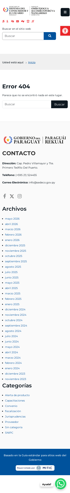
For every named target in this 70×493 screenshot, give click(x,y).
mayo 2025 (12, 282)
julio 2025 (11, 272)
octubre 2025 (13, 256)
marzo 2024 (13, 357)
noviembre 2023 (15, 379)
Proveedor (12, 422)
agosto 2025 (13, 266)
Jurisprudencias (15, 416)
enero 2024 (12, 368)
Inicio (31, 62)
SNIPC (9, 432)
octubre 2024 (13, 320)
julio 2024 (11, 336)
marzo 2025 (12, 293)
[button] (65, 31)
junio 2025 (11, 277)
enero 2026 (12, 240)
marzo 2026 (13, 229)
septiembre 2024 (16, 325)
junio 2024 (12, 341)
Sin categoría (13, 427)
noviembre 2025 (15, 250)
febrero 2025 (13, 299)
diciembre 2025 (15, 245)
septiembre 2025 (16, 261)
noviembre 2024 (15, 314)
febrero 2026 (13, 234)
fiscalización (13, 411)
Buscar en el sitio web (16, 28)
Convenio (11, 406)
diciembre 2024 (15, 309)
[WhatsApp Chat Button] (60, 483)
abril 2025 (11, 288)
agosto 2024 (13, 331)
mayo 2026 (12, 218)
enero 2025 (12, 304)
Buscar (59, 104)
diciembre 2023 (15, 373)
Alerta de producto (17, 395)
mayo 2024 (12, 347)
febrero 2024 (13, 363)
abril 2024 (11, 352)
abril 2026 (11, 224)
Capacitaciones (15, 400)
